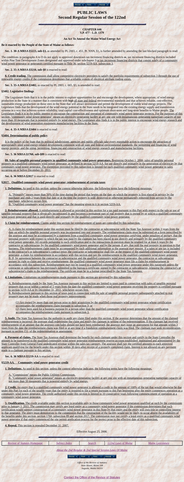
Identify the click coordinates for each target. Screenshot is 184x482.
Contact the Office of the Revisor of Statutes (92, 477)
